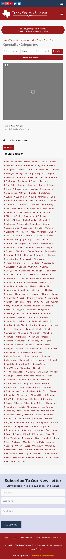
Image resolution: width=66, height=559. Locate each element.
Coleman (41, 216)
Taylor (7, 434)
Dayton (17, 235)
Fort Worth (26, 259)
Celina (21, 208)
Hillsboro (37, 290)
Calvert (30, 200)
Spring (30, 422)
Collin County (29, 220)
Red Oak (42, 391)
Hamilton (9, 286)
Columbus (9, 224)
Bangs (19, 173)
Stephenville (21, 426)
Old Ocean (42, 371)
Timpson (27, 438)
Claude (34, 212)
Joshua (45, 301)
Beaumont (9, 177)
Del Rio (39, 235)
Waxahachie (10, 449)
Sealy (20, 414)
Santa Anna (23, 410)
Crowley (30, 231)
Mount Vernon (30, 356)
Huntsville (9, 297)
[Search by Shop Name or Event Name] (42, 51)
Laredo (21, 317)
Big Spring (22, 181)
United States (36, 40)
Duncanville (10, 243)
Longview (53, 325)
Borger (41, 185)
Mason (45, 336)
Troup (56, 438)
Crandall (38, 227)
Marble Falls (21, 336)
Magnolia (23, 332)
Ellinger (8, 251)
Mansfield (47, 332)
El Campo (29, 247)
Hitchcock (49, 290)
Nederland (51, 360)
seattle (29, 414)
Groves (8, 282)
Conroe (46, 224)
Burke (32, 196)
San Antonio (47, 407)
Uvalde (26, 441)
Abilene (8, 161)
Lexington (22, 321)
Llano (42, 325)
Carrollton (21, 204)
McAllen (8, 340)
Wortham (9, 461)
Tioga (37, 438)
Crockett (9, 231)
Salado (21, 407)
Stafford (54, 422)
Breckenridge (20, 189)
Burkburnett (20, 196)
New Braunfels (23, 364)
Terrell (26, 434)
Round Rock (51, 403)
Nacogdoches (25, 360)
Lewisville (9, 321)
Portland (47, 387)
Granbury (9, 278)
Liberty (33, 321)
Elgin (49, 247)
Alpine (52, 161)
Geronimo (24, 270)
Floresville (39, 255)
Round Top (10, 407)
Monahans (36, 348)
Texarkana (37, 434)
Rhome (52, 391)
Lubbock (29, 329)
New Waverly (11, 368)
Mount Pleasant (12, 356)
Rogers (8, 403)
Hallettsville (30, 282)
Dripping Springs (23, 239)
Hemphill (44, 286)
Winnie (30, 457)
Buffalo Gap (44, 192)
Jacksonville (51, 297)
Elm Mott (20, 251)
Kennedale (47, 305)
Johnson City (32, 301)
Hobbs (8, 294)
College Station (12, 220)
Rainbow (30, 391)
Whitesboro (10, 453)
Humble (54, 294)
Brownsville (46, 189)
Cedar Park (10, 208)
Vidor (18, 445)
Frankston (39, 259)
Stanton (8, 426)
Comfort (35, 224)
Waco (27, 445)
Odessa (30, 371)
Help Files (57, 537)
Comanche (22, 224)
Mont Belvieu (50, 348)
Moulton (37, 352)
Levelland (43, 317)
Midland (8, 344)
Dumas (47, 239)
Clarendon (10, 212)
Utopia (16, 441)
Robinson (34, 399)
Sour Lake (19, 422)
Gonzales (35, 274)
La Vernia (46, 313)
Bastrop (29, 173)
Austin (40, 169)
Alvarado (9, 165)
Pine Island (43, 379)
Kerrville (9, 309)
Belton (53, 177)
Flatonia (8, 255)
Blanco (33, 181)
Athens (21, 169)
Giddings (37, 270)
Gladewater (50, 270)
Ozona (18, 375)
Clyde (17, 216)
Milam (19, 344)
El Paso (40, 247)
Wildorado (51, 453)
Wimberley (18, 457)
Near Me (8, 147)
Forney (51, 255)
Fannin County (34, 251)
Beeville (32, 177)
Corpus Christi (11, 227)
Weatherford (25, 449)
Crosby (20, 231)
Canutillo (52, 200)
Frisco (25, 262)
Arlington (9, 169)
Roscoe (18, 403)
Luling (48, 329)
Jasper (8, 301)
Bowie (51, 185)
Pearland (21, 379)
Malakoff (35, 332)
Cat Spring (47, 204)
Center (31, 208)
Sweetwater (51, 430)
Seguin (38, 414)
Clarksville (23, 212)
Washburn (37, 445)
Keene (27, 305)
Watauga (50, 445)
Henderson (24, 290)
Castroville (34, 204)
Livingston (31, 325)
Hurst (20, 297)
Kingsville (31, 309)
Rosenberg (29, 403)
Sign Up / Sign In (11, 537)
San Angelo (33, 407)
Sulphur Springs (12, 430)
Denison (49, 235)
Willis (7, 457)
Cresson (49, 227)
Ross (40, 403)
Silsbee (17, 418)
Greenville (48, 278)
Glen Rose (22, 274)
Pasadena (9, 379)
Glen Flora (9, 274)
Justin (54, 301)
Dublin (37, 239)
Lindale (8, 325)
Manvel (8, 336)
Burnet (53, 196)
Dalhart (52, 231)
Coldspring (28, 216)
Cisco (52, 208)
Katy (7, 305)
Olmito (54, 371)
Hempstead (10, 290)
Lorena (8, 329)
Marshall (34, 336)
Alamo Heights (22, 161)
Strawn (34, 426)
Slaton (27, 418)
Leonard (31, 317)
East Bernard (46, 243)
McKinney (33, 340)
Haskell (33, 286)
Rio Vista (9, 399)
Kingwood (43, 309)
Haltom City (45, 282)
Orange (8, 375)
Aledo (35, 161)
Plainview (35, 383)
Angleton (40, 165)
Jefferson (19, 301)
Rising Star (21, 399)
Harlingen (21, 286)
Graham (46, 274)
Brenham (33, 189)
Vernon (50, 441)
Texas (46, 40)
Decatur (28, 235)
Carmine (9, 204)
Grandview (22, 278)
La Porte (34, 313)
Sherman (49, 414)
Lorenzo (18, 329)
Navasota (39, 360)
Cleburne (45, 212)
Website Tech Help (42, 537)
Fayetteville (50, 251)
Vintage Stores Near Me (19, 40)
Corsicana (26, 227)
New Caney (39, 364)
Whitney (23, 453)
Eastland (9, 247)
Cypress (41, 231)
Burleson (43, 196)
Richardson (22, 395)
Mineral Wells (43, 344)
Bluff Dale (9, 185)
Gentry (44, 266)
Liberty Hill (45, 321)
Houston (34, 294)
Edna (19, 247)
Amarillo (28, 165)
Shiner (8, 418)
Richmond (50, 395)
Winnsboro (42, 457)
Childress (42, 208)
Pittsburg (23, 383)
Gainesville (48, 262)
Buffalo (32, 192)
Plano (45, 383)
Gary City (33, 266)
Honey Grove (21, 294)
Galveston (9, 266)
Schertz (35, 410)
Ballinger (9, 173)
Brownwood (10, 192)
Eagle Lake (24, 243)
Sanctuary (9, 410)
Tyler (7, 441)
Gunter (18, 282)
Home (5, 40)
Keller (36, 305)
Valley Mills (38, 441)
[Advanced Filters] (33, 57)
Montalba (9, 352)
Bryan (22, 192)
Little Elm (19, 325)
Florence (27, 255)
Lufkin (39, 329)
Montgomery (23, 352)
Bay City (40, 173)
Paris (49, 375)
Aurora (30, 169)
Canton (40, 200)
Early (35, 243)
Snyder (8, 422)
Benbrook (9, 181)
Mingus (8, 348)
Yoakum (21, 461)
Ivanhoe (39, 297)
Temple (17, 434)
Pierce (31, 379)
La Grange (9, 313)
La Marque (22, 313)
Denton (8, 239)
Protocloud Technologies (42, 555)
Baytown (51, 173)
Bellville (43, 177)
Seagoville (9, 414)
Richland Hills (36, 395)
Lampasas (9, 317)
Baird (56, 169)
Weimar (38, 449)
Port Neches (25, 387)
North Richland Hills (14, 371)
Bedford (21, 177)
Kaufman (17, 305)
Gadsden (35, 262)
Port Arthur (10, 387)
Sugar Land (45, 426)
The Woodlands (12, 438)
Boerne (21, 185)
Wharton (50, 449)
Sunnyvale (27, 430)
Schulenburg (47, 410)
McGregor (21, 340)
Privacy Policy (34, 549)
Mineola (29, 344)
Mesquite (46, 340)
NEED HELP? (26, 537)
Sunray (39, 430)
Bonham (31, 185)
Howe (44, 294)
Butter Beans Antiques (12, 125)
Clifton (8, 216)
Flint (18, 255)
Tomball (46, 438)
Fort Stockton (11, 259)
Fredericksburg (12, 262)
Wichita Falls (36, 453)
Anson (51, 165)
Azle (48, 169)
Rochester (46, 399)
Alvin (19, 165)
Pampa (40, 375)
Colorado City (45, 220)
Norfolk (36, 368)
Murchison (10, 360)
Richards (9, 395)
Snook (48, 418)
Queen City (18, 391)
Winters (54, 457)
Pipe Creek (10, 383)
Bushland (19, 200)
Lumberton (10, 332)
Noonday (25, 368)
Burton (8, 200)
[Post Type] (27, 51)
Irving (29, 297)
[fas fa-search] (57, 51)
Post (7, 391)
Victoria (8, 445)
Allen (44, 161)
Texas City (50, 434)
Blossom (43, 181)
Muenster (45, 356)
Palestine (29, 375)
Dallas (7, 235)
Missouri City (21, 348)
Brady (7, 189)
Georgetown (10, 270)
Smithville (38, 418)
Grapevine (35, 278)
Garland (21, 266)
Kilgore (20, 309)
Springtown (42, 422)
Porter (37, 387)
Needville (9, 364)
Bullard (8, 196)
